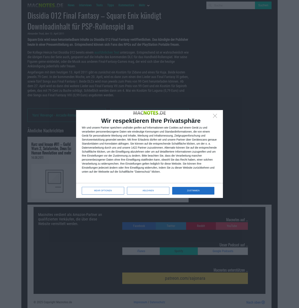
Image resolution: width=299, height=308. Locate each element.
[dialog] (149, 154)
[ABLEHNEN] (216, 117)
